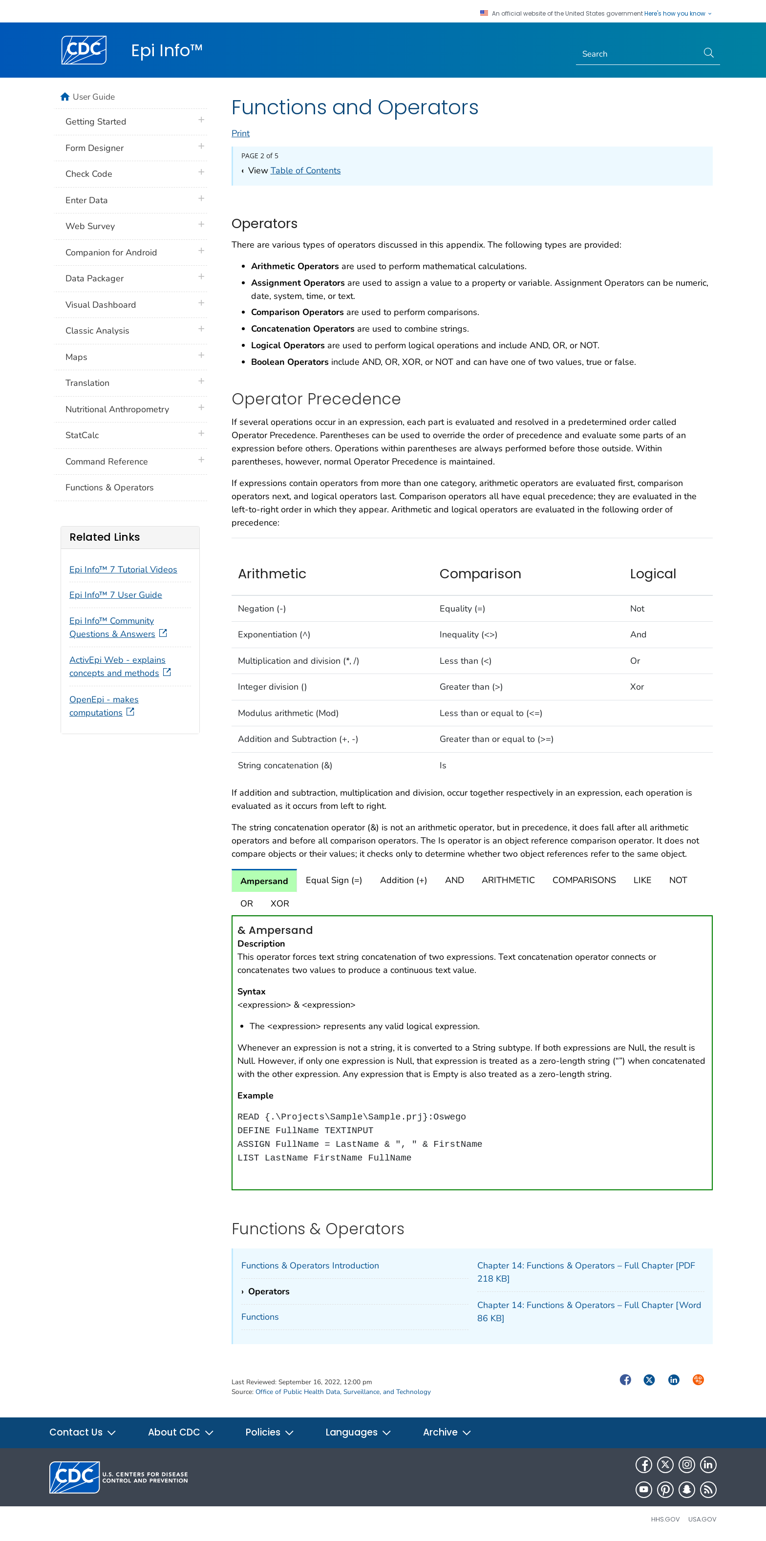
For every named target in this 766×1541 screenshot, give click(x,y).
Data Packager (94, 278)
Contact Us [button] (83, 1432)
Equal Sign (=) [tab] (334, 880)
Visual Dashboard (100, 305)
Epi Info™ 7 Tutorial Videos (123, 569)
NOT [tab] (678, 880)
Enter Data (86, 200)
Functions (260, 1317)
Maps (76, 357)
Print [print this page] (241, 133)
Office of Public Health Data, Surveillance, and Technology (343, 1391)
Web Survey (90, 226)
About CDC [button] (181, 1432)
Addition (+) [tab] (403, 880)
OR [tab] (246, 903)
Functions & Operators (109, 487)
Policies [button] (270, 1432)
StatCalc (82, 435)
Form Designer (94, 148)
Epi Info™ (167, 50)
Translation (87, 383)
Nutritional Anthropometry (117, 409)
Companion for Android (111, 252)
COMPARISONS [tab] (584, 880)
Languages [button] (359, 1432)
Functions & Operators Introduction (310, 1265)
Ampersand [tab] (264, 881)
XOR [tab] (280, 903)
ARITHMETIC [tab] (508, 880)
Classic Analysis (97, 331)
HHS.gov (665, 1519)
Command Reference (106, 461)
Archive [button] (447, 1432)
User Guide (94, 97)
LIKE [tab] (643, 880)
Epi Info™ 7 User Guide (115, 595)
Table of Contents (306, 170)
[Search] (637, 54)
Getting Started (96, 121)
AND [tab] (454, 880)
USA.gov (702, 1519)
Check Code (88, 174)
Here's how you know (678, 13)
